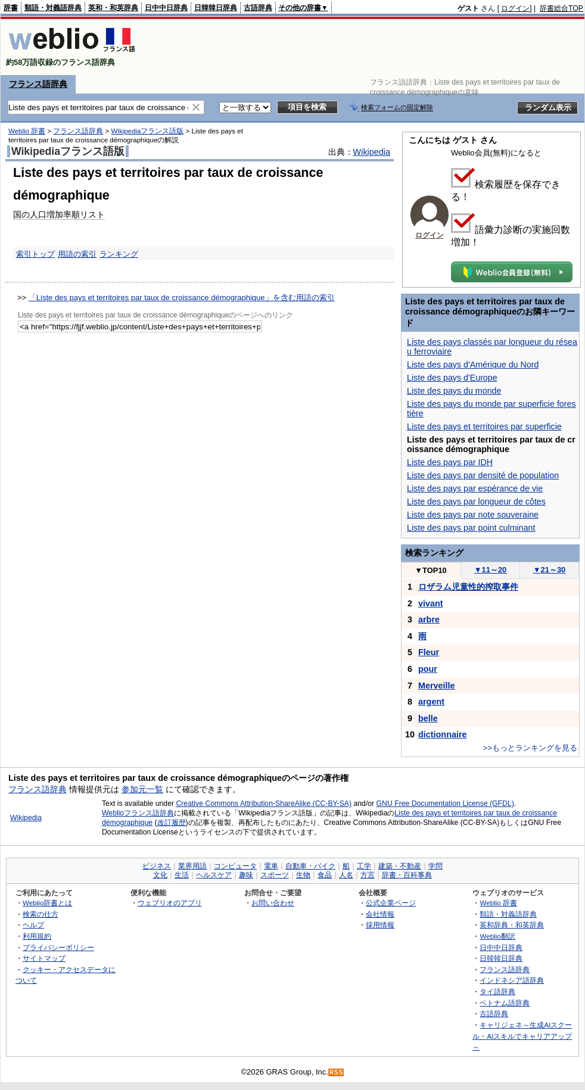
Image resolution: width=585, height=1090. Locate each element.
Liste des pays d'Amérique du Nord (473, 364)
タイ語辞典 (497, 991)
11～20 (490, 569)
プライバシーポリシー (58, 947)
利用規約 (37, 936)
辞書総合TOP (561, 8)
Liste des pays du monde (454, 390)
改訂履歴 (171, 822)
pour (427, 669)
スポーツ (274, 875)
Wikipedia (371, 152)
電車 (271, 866)
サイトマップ (44, 958)
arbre (429, 619)
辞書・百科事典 (407, 875)
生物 (303, 875)
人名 (346, 875)
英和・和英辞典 (113, 7)
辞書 (11, 7)
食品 (325, 875)
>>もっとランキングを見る (530, 747)
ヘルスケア (214, 875)
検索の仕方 (40, 914)
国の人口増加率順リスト (59, 214)
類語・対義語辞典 (53, 7)
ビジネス (156, 866)
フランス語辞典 (38, 84)
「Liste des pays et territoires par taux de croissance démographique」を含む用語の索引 (182, 297)
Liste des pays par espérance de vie (475, 488)
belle (428, 718)
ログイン (515, 8)
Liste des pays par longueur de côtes (476, 501)
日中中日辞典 (166, 7)
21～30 (549, 569)
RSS (336, 1072)
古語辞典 (258, 7)
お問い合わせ (272, 903)
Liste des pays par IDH (450, 462)
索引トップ (35, 254)
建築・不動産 (399, 866)
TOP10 (431, 570)
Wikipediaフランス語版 (147, 131)
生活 (182, 875)
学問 (435, 866)
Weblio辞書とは (47, 903)
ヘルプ (33, 925)
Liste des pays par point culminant (471, 527)
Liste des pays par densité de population (483, 475)
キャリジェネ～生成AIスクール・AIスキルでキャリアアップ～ (522, 1036)
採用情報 (380, 925)
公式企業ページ (391, 903)
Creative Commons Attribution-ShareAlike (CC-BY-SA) (263, 803)
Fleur (428, 652)
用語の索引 (77, 254)
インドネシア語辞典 (512, 980)
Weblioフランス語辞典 (138, 813)
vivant (430, 603)
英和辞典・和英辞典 (512, 925)
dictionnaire (442, 734)
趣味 (246, 875)
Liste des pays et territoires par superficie (484, 426)
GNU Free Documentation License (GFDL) (445, 803)
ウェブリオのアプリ (170, 903)
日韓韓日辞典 (215, 7)
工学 (364, 866)
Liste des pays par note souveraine (473, 514)
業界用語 (192, 866)
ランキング (118, 254)
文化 (160, 875)
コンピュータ (235, 866)
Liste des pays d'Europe (452, 377)
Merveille (436, 685)
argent (431, 701)
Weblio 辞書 (26, 131)
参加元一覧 (142, 789)
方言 (367, 875)
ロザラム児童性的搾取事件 (468, 586)
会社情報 (380, 914)
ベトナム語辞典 (505, 1003)
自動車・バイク (310, 866)
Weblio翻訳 (497, 936)
